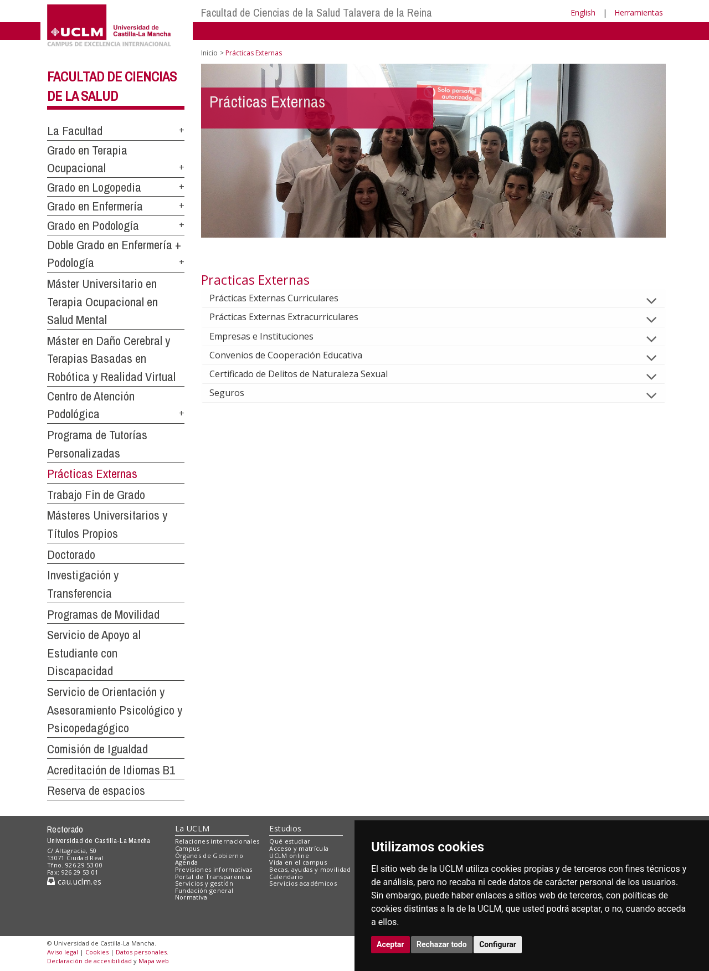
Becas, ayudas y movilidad (310, 869)
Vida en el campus (298, 862)
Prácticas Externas (92, 473)
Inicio (209, 53)
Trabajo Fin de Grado (96, 494)
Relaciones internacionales (217, 841)
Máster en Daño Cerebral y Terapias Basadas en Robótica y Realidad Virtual (111, 358)
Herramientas (638, 12)
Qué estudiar (289, 841)
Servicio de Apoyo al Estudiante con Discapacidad (94, 652)
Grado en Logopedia (94, 187)
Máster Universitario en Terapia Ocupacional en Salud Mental (102, 301)
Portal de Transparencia (213, 876)
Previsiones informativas (214, 869)
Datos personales (141, 952)
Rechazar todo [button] (442, 944)
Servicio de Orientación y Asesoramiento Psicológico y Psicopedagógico (114, 710)
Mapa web (153, 961)
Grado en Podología (93, 225)
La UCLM (192, 828)
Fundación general (204, 890)
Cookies (97, 952)
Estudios (285, 828)
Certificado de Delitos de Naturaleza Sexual (307, 374)
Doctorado (71, 554)
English (583, 12)
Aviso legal (62, 952)
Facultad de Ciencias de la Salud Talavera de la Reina (316, 12)
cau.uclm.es (74, 881)
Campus (187, 848)
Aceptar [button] (390, 944)
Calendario (286, 876)
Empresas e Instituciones (270, 336)
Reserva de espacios (96, 790)
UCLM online (289, 855)
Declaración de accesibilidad (89, 961)
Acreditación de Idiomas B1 (111, 770)
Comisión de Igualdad (97, 749)
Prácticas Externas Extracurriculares (292, 317)
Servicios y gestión (204, 883)
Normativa (191, 897)
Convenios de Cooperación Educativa (294, 355)
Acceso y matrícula (298, 848)
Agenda (186, 862)
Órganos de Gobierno (209, 855)
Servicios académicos (303, 883)
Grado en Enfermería (95, 206)
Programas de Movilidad (103, 614)
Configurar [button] (497, 944)
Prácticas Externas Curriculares (282, 298)
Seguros (235, 393)
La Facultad (74, 130)
